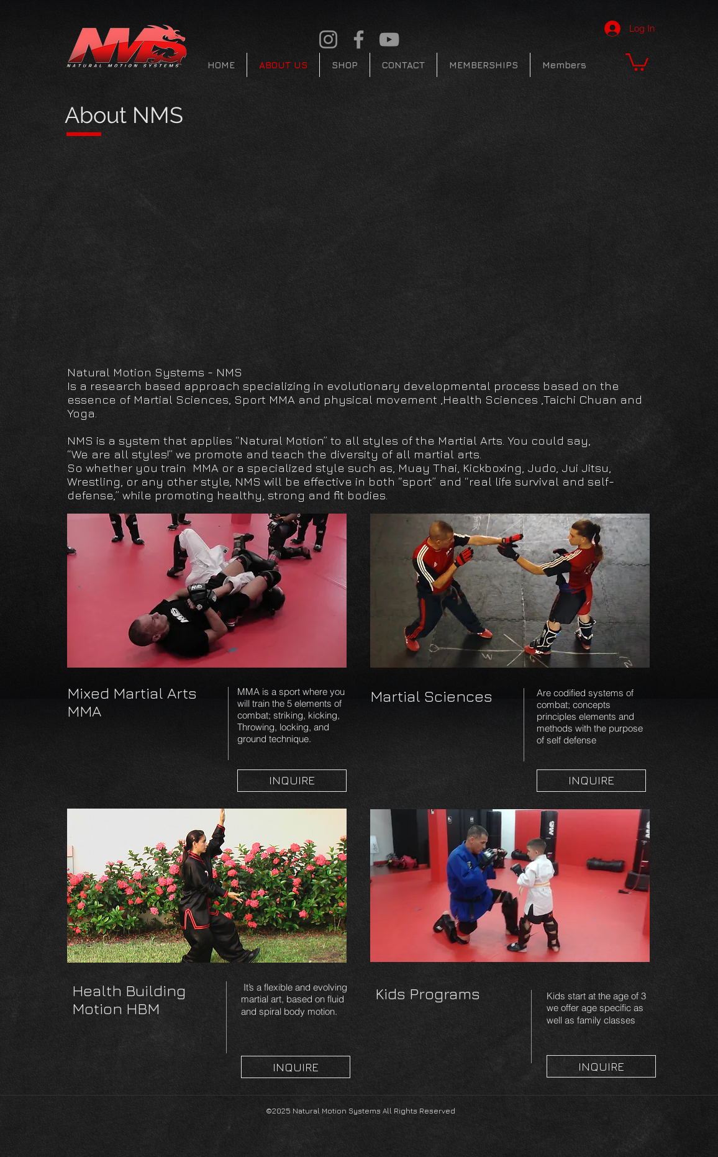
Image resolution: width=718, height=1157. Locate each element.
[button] (636, 61)
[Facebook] (359, 39)
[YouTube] (389, 39)
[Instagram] (328, 39)
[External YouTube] (242, 248)
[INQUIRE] (292, 780)
